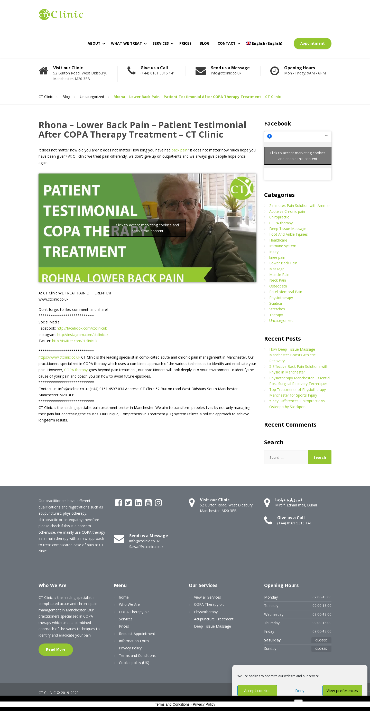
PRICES (185, 43)
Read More (56, 649)
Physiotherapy (281, 297)
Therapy (276, 314)
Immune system (282, 245)
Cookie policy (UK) (134, 662)
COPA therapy (76, 369)
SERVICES (161, 43)
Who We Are (129, 604)
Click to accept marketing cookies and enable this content (147, 228)
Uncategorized (281, 320)
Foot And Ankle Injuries (288, 234)
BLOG (204, 43)
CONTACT (227, 43)
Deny (299, 690)
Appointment (312, 43)
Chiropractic (279, 217)
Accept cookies (257, 690)
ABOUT (94, 43)
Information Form (134, 640)
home (124, 597)
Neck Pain (277, 280)
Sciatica (275, 303)
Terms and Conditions (137, 655)
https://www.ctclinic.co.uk (59, 357)
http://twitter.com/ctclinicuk (74, 340)
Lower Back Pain (283, 263)
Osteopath (278, 286)
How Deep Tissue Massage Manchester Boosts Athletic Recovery (292, 355)
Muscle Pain (279, 274)
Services (126, 619)
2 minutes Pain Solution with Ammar (299, 205)
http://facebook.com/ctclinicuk (82, 328)
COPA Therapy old (134, 611)
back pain (179, 150)
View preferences (342, 690)
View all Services (207, 597)
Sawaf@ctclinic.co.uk (146, 546)
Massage (276, 268)
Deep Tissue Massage (287, 228)
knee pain (277, 257)
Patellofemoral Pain (285, 291)
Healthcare (278, 240)
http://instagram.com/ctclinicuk (82, 334)
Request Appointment (137, 633)
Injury (274, 251)
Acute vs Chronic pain (287, 211)
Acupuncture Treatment (214, 619)
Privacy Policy (130, 648)
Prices (124, 626)
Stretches (277, 308)
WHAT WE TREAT (126, 43)
